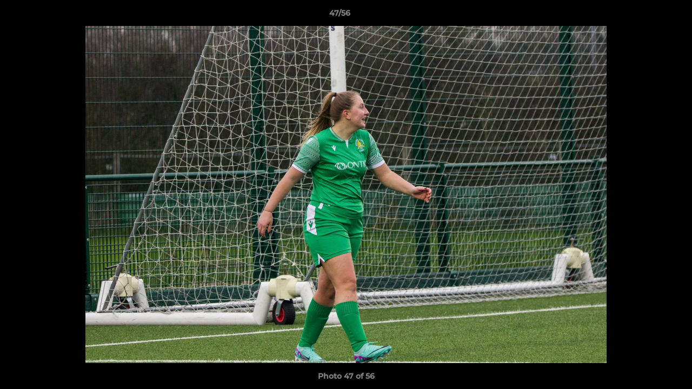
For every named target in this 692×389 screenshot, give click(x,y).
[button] (646, 16)
